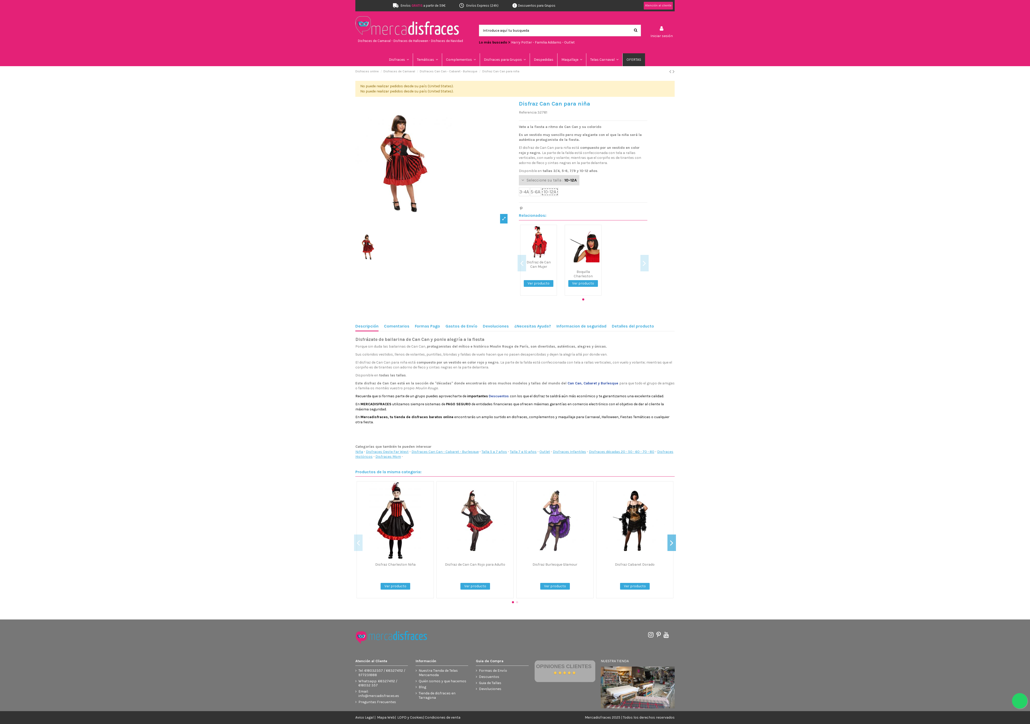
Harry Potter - (523, 42)
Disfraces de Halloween (410, 41)
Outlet (569, 42)
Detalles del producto (633, 326)
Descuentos (489, 677)
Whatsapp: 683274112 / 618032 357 (377, 683)
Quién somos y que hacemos (442, 681)
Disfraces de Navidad (447, 41)
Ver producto (539, 283)
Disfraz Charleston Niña (395, 564)
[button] (427, 59)
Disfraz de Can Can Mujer (539, 264)
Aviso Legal (364, 717)
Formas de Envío (493, 671)
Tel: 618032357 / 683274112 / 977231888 (381, 673)
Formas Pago (427, 326)
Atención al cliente (658, 5)
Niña (359, 452)
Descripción (367, 326)
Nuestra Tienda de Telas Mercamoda (438, 673)
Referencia (528, 112)
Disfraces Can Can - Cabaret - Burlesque (445, 452)
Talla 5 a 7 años (494, 452)
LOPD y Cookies (410, 717)
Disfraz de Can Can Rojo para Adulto (475, 564)
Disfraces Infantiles (569, 452)
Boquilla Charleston (583, 274)
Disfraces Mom (388, 456)
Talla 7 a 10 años (523, 452)
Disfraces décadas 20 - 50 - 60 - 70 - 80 (621, 452)
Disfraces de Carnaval (374, 41)
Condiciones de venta (442, 717)
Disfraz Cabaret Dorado (635, 564)
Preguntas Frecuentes (377, 702)
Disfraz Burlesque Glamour (555, 564)
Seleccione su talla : (552, 180)
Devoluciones (496, 326)
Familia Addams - (549, 42)
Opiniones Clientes (564, 666)
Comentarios (396, 326)
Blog (422, 687)
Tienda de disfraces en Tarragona (437, 695)
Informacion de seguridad (581, 326)
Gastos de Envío (461, 326)
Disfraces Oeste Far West (387, 452)
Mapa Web (386, 717)
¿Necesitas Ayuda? (532, 326)
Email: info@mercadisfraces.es (378, 693)
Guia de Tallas (490, 683)
